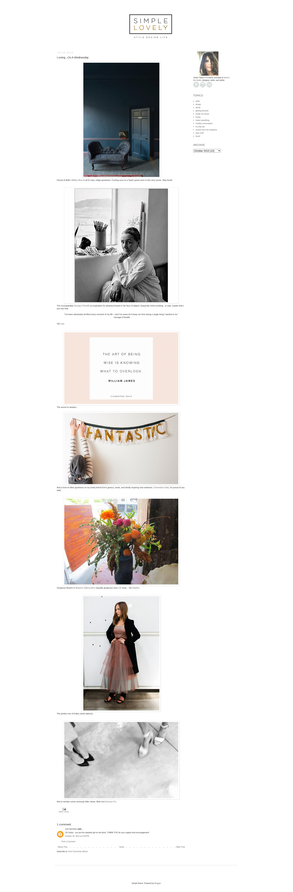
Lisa (62, 324)
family (198, 108)
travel (198, 136)
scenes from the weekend (206, 130)
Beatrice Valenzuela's (85, 588)
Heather (135, 588)
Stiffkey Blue (77, 180)
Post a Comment (68, 842)
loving (66, 812)
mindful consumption (204, 123)
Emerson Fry (110, 801)
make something (202, 120)
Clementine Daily (161, 487)
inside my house (202, 114)
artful (198, 101)
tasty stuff (200, 133)
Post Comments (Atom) (78, 851)
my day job (200, 127)
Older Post (180, 847)
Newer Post (62, 847)
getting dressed (202, 111)
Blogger (158, 883)
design (198, 104)
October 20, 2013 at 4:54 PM (77, 836)
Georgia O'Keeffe (82, 306)
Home (121, 847)
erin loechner (71, 829)
